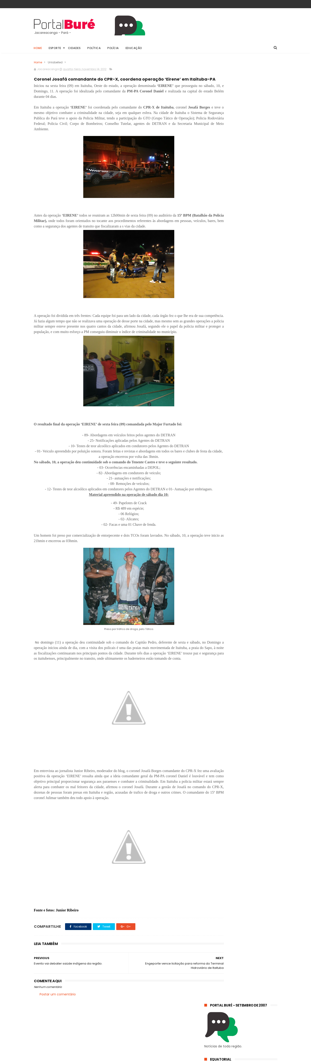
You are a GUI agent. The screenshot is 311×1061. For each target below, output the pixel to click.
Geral (210, 362)
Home (38, 48)
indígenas (255, 387)
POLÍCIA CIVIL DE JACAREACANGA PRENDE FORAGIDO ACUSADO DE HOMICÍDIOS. (237, 336)
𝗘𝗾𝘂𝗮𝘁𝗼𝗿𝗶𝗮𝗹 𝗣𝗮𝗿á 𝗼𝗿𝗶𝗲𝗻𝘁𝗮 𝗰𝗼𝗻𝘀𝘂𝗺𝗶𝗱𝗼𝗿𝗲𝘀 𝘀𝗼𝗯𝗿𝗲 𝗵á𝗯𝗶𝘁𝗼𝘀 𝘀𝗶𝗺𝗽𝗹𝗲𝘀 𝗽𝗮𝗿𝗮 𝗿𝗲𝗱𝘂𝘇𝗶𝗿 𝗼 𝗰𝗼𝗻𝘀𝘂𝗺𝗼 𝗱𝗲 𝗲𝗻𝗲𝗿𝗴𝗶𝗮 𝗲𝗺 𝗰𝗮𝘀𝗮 (237, 315)
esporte (240, 370)
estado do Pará (217, 378)
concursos (214, 370)
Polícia (113, 48)
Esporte (55, 48)
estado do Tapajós (220, 387)
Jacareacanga (241, 362)
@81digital (73, 1057)
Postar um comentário (58, 1036)
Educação (134, 48)
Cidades (74, 48)
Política (94, 48)
